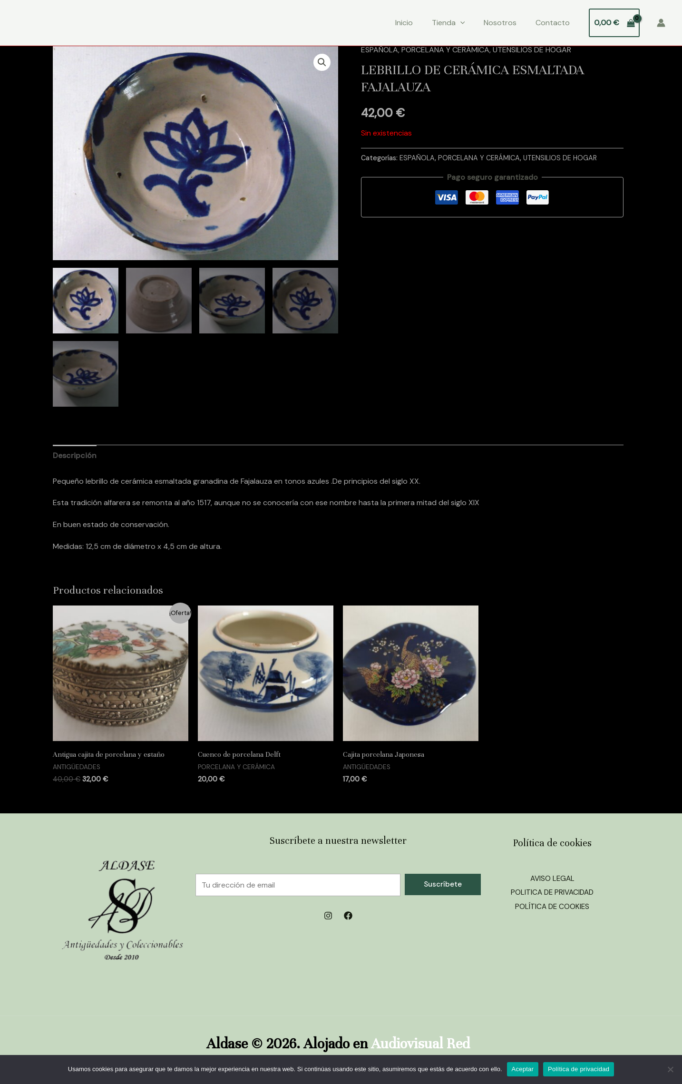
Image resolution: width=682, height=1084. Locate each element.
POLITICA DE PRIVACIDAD (552, 892)
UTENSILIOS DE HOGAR (532, 50)
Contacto (553, 23)
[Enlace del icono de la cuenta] (661, 23)
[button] (322, 62)
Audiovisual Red (420, 1044)
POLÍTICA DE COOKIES (552, 906)
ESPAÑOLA (379, 50)
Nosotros (500, 23)
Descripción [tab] (75, 455)
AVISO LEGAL (552, 878)
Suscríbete (443, 884)
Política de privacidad (578, 1069)
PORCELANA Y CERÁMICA (445, 50)
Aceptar (523, 1069)
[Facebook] (348, 915)
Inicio (404, 23)
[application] (460, 23)
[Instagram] (328, 915)
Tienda (448, 23)
